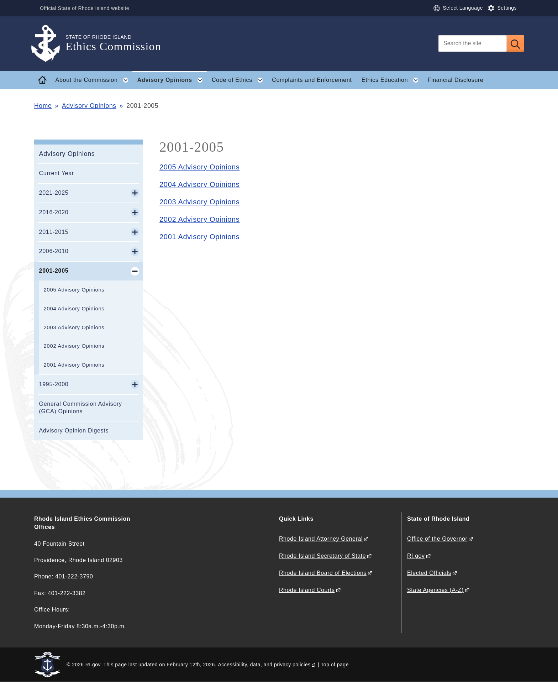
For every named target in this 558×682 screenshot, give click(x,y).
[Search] (472, 43)
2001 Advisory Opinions (74, 365)
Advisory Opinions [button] (172, 80)
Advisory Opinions (89, 105)
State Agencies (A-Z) (435, 590)
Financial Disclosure (455, 80)
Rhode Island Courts (307, 590)
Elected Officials (429, 573)
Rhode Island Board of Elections (323, 573)
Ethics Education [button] (392, 80)
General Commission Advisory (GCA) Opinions (80, 407)
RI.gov (416, 556)
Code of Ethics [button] (239, 80)
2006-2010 (54, 251)
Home (43, 105)
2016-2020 (54, 212)
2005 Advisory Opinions (74, 290)
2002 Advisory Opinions (74, 346)
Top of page (335, 664)
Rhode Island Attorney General (321, 539)
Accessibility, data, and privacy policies (264, 664)
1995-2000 (54, 384)
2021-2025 (54, 193)
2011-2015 (54, 232)
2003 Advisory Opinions (74, 327)
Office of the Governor (437, 539)
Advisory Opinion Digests (74, 430)
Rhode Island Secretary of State (322, 556)
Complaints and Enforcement (312, 80)
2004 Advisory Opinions (74, 308)
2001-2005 (54, 271)
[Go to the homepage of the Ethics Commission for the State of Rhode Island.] (49, 43)
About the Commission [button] (94, 80)
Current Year (56, 173)
